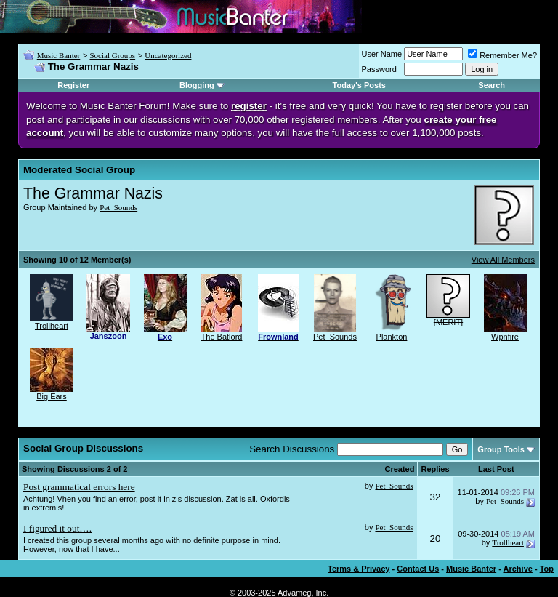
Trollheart (51, 325)
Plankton (392, 336)
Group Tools (501, 449)
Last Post (496, 469)
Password (379, 69)
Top (547, 568)
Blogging (196, 85)
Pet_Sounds (118, 207)
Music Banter (59, 55)
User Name (382, 53)
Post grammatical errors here (79, 486)
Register (73, 85)
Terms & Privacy (358, 568)
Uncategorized (168, 55)
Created (399, 469)
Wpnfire (505, 336)
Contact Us (418, 568)
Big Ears (51, 396)
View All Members (503, 259)
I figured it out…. (57, 528)
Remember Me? (502, 55)
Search (491, 85)
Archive (518, 568)
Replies (435, 469)
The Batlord (222, 336)
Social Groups (112, 55)
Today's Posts (359, 85)
